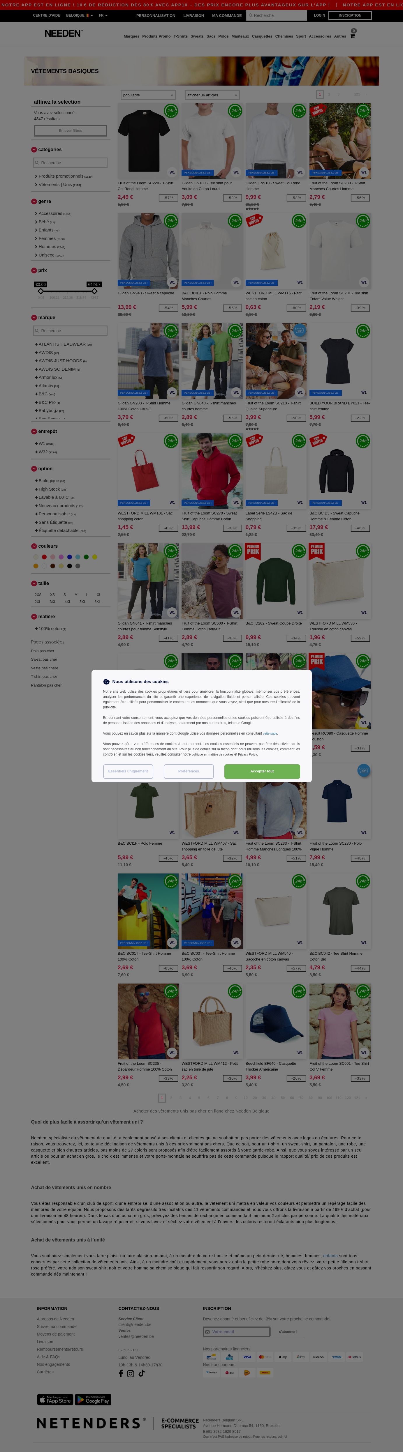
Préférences (188, 771)
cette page (271, 733)
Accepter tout (262, 771)
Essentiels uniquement (128, 771)
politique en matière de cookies (216, 754)
